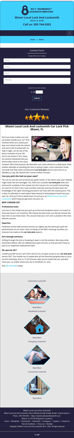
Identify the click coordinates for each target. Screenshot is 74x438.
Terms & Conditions (28, 424)
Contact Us (65, 421)
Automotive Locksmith (37, 281)
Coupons (56, 421)
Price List (41, 424)
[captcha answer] (39, 92)
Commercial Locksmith (37, 372)
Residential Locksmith (37, 311)
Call (37, 435)
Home (32, 39)
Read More (37, 307)
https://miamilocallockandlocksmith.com (45, 416)
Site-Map (49, 424)
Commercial (25, 421)
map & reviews (63, 413)
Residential (15, 421)
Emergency (47, 421)
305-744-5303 (42, 24)
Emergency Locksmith (37, 341)
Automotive (36, 421)
